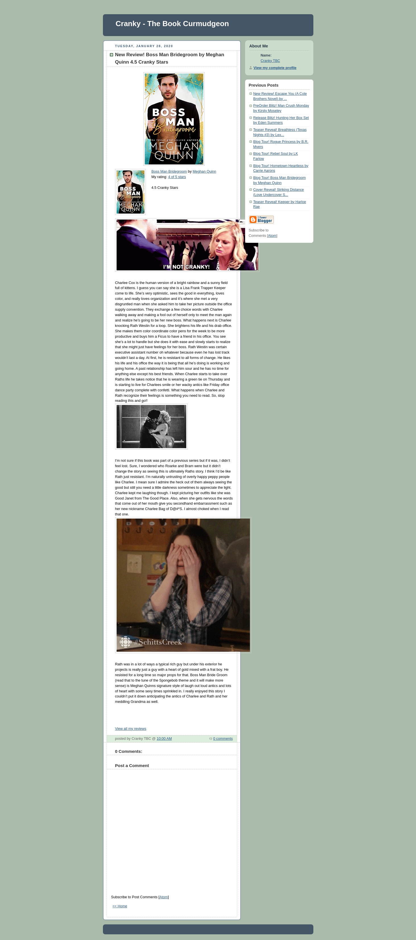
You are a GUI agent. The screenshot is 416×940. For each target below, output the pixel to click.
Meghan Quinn (204, 172)
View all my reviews (130, 729)
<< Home (120, 906)
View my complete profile (275, 68)
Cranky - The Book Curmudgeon (172, 23)
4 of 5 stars (177, 177)
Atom (164, 897)
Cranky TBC (270, 61)
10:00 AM (164, 739)
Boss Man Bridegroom (169, 172)
